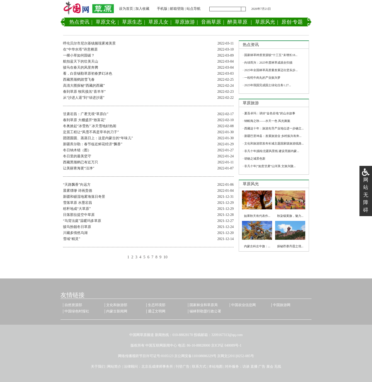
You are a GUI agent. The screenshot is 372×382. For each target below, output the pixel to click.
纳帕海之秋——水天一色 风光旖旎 (267, 121)
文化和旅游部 (116, 305)
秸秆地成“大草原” (77, 209)
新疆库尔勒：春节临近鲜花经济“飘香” (92, 144)
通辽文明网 (156, 311)
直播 (254, 366)
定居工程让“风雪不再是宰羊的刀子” (91, 132)
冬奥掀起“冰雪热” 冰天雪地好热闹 (89, 126)
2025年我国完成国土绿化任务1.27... (267, 85)
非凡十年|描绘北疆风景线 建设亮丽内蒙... (271, 151)
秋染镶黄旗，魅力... (290, 216)
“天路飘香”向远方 (77, 184)
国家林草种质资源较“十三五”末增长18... (270, 55)
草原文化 (106, 22)
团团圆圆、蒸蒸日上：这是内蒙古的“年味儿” (98, 138)
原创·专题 (292, 22)
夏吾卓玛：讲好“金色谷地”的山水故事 (269, 113)
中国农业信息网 (243, 305)
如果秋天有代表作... (257, 216)
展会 (269, 366)
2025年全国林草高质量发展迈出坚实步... (271, 70)
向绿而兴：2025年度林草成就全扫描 (268, 62)
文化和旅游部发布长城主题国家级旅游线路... (274, 143)
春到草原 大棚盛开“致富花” (84, 120)
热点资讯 (79, 22)
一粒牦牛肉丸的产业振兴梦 (262, 77)
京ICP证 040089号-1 (226, 345)
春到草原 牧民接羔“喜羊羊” (84, 91)
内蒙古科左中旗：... (257, 246)
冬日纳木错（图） (77, 150)
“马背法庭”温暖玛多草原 (82, 221)
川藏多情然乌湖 (75, 233)
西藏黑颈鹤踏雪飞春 (79, 79)
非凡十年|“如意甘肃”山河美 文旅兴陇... (270, 166)
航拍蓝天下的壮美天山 (80, 61)
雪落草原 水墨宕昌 (77, 203)
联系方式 (199, 366)
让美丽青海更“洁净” (78, 168)
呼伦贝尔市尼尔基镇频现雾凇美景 (89, 43)
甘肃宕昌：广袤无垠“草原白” (85, 114)
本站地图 (216, 366)
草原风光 (265, 22)
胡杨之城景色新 (254, 158)
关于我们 (98, 366)
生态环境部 (156, 305)
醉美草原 (237, 22)
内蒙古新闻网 (116, 311)
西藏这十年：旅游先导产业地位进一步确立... (274, 128)
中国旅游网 (281, 305)
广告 (261, 366)
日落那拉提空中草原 (79, 215)
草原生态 (132, 22)
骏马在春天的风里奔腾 (80, 67)
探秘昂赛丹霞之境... (290, 246)
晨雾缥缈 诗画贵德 (77, 191)
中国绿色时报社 (77, 311)
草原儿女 (158, 22)
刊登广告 (182, 366)
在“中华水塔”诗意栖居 (80, 49)
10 (165, 257)
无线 (277, 366)
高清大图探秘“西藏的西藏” (84, 85)
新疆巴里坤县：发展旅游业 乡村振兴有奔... (272, 136)
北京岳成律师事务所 (157, 366)
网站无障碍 (365, 195)
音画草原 (211, 22)
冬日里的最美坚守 (77, 156)
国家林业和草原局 (204, 305)
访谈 (246, 366)
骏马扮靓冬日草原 (77, 227)
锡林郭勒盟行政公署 (205, 311)
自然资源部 (73, 305)
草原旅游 (185, 22)
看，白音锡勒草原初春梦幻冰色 (87, 73)
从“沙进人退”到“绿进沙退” (83, 98)
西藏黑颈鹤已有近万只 (80, 162)
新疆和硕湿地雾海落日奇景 (84, 197)
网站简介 (114, 366)
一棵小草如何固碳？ (79, 55)
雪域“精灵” (71, 239)
